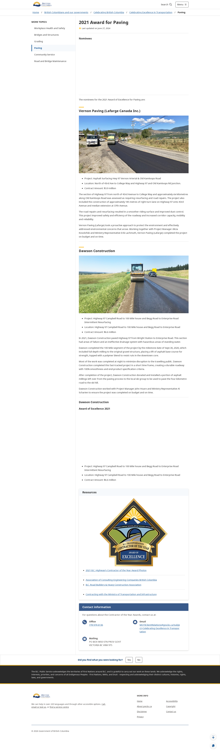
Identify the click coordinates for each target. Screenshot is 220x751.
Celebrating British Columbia (109, 12)
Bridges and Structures (46, 34)
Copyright (170, 706)
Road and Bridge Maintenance (50, 61)
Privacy (140, 716)
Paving (38, 48)
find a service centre (59, 707)
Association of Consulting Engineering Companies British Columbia (121, 579)
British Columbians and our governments (66, 12)
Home (36, 12)
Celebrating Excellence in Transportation (150, 12)
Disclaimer (142, 711)
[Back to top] (213, 736)
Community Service (44, 54)
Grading (38, 41)
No (138, 659)
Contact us (171, 711)
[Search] (166, 4)
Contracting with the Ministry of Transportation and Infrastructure (121, 594)
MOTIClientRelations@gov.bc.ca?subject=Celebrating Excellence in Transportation (160, 628)
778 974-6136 (96, 624)
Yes (129, 659)
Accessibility (172, 701)
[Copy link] (213, 745)
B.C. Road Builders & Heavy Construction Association (113, 584)
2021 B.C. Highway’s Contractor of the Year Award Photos (116, 570)
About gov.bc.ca (144, 706)
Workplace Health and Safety (49, 28)
